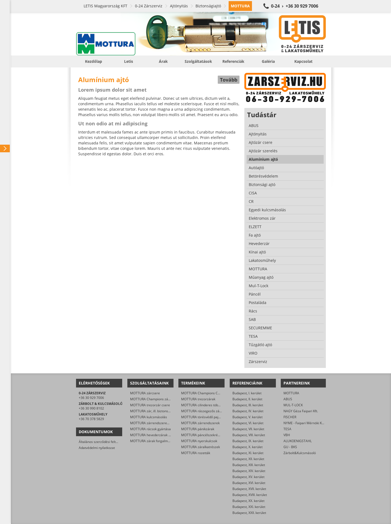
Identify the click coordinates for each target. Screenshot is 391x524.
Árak (163, 61)
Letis (128, 61)
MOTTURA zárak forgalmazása (153, 441)
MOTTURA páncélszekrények (203, 435)
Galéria (268, 61)
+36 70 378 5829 (91, 419)
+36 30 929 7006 (91, 397)
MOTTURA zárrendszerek (200, 423)
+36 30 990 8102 (91, 408)
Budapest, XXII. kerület (249, 512)
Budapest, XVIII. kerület (249, 494)
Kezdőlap (93, 61)
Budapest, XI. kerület (247, 453)
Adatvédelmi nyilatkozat (97, 447)
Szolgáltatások (198, 61)
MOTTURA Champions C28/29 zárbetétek (212, 393)
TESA (287, 429)
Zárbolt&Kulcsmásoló (299, 453)
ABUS (287, 399)
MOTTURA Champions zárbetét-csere (158, 399)
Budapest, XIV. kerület (248, 471)
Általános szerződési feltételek (102, 441)
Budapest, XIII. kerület (248, 465)
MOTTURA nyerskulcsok (199, 441)
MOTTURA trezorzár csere (150, 405)
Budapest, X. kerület (247, 447)
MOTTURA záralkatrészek (200, 447)
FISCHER (289, 417)
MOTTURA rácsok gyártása (150, 429)
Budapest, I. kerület (246, 393)
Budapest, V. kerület (247, 417)
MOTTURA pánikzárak (197, 429)
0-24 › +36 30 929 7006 (294, 6)
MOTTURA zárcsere (145, 393)
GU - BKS (290, 447)
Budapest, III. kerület (247, 405)
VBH (286, 435)
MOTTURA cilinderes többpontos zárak (210, 405)
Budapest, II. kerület (247, 399)
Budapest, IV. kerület (247, 411)
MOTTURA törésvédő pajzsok (203, 417)
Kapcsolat (303, 61)
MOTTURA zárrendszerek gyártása (156, 423)
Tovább (228, 79)
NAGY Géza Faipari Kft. (300, 411)
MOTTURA (291, 393)
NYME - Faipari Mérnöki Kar (304, 423)
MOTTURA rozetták (195, 453)
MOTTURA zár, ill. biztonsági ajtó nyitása (160, 411)
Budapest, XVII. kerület (249, 488)
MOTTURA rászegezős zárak (202, 411)
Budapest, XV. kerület (248, 477)
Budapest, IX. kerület (247, 441)
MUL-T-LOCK (293, 405)
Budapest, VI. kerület (247, 423)
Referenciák (233, 61)
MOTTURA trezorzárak (198, 399)
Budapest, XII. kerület (248, 459)
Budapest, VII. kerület (248, 429)
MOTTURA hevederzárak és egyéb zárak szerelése (168, 435)
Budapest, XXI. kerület (248, 506)
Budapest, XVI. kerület (248, 482)
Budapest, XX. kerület (248, 500)
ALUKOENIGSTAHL (297, 441)
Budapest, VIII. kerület (248, 435)
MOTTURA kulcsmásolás (148, 417)
